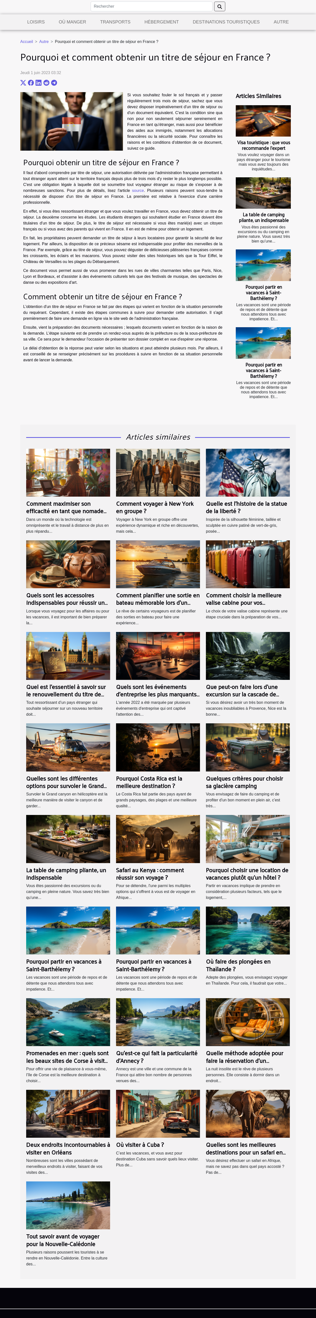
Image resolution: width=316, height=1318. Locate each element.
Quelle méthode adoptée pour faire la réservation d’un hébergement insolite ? (244, 1060)
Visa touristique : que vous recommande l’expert (263, 145)
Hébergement (161, 22)
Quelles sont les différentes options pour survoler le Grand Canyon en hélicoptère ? (65, 786)
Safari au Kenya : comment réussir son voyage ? (150, 873)
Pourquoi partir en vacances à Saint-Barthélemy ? (263, 292)
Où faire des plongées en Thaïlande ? (238, 965)
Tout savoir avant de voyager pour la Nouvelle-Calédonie (62, 1240)
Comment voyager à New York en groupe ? (155, 507)
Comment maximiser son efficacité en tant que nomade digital (64, 511)
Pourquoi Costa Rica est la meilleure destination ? (149, 782)
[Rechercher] (152, 6)
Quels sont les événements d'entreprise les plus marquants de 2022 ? (156, 694)
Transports (115, 22)
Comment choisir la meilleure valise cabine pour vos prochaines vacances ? (243, 602)
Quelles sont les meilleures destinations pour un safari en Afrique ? (244, 1152)
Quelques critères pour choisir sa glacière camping (244, 782)
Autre (281, 22)
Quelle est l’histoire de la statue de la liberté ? (246, 507)
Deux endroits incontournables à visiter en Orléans (68, 1148)
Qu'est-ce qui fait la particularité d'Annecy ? (157, 1056)
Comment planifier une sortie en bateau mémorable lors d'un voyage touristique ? (158, 602)
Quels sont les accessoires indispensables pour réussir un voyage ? (65, 602)
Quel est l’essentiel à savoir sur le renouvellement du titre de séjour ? (66, 694)
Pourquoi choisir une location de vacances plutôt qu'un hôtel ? (247, 873)
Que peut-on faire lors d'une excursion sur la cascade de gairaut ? (242, 694)
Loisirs (36, 22)
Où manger (72, 22)
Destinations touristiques (226, 22)
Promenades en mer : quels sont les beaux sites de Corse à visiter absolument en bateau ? (68, 1060)
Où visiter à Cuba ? (140, 1144)
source (138, 190)
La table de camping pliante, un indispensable (264, 217)
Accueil (26, 42)
